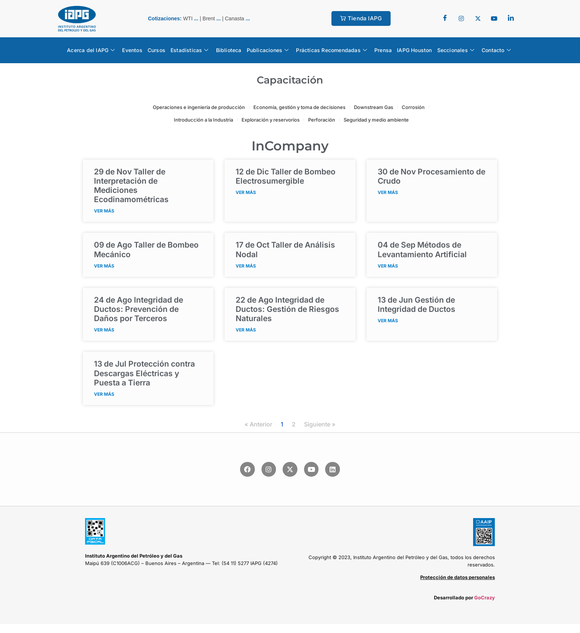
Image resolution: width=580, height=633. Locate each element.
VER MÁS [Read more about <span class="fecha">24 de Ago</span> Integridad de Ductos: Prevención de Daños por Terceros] (104, 330)
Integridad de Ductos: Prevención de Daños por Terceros (138, 309)
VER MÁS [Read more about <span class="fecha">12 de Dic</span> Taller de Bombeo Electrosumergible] (246, 192)
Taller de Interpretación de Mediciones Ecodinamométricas (131, 185)
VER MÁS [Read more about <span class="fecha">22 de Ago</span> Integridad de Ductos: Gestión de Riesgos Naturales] (246, 330)
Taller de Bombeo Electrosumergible (285, 176)
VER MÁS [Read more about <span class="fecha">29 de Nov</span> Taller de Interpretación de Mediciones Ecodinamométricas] (104, 211)
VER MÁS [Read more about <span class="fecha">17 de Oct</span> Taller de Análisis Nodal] (246, 266)
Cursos (156, 50)
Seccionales (455, 50)
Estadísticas (190, 50)
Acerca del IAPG (91, 50)
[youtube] (494, 18)
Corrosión (413, 107)
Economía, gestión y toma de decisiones (299, 107)
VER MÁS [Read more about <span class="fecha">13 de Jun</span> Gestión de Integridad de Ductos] (388, 320)
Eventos (132, 50)
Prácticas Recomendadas (331, 50)
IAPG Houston (414, 50)
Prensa (383, 50)
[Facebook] (445, 18)
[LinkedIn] (510, 18)
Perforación (321, 120)
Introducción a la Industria (203, 120)
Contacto (496, 50)
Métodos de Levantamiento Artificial (422, 249)
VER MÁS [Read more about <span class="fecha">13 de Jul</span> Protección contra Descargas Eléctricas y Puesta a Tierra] (104, 394)
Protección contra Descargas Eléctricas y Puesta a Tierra (144, 373)
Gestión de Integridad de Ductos (416, 304)
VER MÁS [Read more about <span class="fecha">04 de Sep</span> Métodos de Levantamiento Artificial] (388, 266)
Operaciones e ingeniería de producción (199, 107)
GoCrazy (484, 597)
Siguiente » (319, 424)
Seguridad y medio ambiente (376, 120)
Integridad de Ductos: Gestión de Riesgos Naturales (287, 309)
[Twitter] (461, 18)
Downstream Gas (373, 107)
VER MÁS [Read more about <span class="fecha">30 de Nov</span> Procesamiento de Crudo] (388, 192)
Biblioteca (229, 50)
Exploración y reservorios (271, 120)
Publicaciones (268, 50)
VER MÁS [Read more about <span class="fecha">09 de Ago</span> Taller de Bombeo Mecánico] (104, 266)
